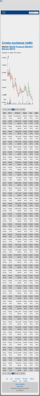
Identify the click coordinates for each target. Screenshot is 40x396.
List (7, 378)
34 (21, 109)
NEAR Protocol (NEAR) (20, 47)
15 (8, 109)
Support (25, 381)
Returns (32, 378)
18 (15, 109)
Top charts (17, 378)
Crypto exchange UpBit (17, 42)
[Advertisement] (20, 29)
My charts (25, 378)
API (20, 381)
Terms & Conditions (20, 384)
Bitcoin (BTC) (8, 49)
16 (11, 109)
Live (11, 378)
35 (23, 109)
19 (17, 109)
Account (15, 381)
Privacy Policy (20, 386)
